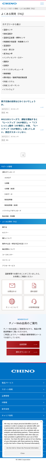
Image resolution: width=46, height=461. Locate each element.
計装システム (8, 81)
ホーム (3, 8)
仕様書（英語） (10, 188)
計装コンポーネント (11, 85)
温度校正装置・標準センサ (14, 37)
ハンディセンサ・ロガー (13, 57)
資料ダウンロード (8, 172)
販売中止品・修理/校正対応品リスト (15, 243)
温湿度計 (7, 45)
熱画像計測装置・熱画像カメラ (16, 41)
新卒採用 (5, 409)
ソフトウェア (8, 89)
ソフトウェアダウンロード (11, 210)
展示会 (4, 227)
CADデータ (8, 194)
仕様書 (7, 183)
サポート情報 (13, 8)
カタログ (8, 178)
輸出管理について (8, 249)
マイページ (6, 260)
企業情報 (5, 395)
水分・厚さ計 (8, 49)
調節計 (6, 61)
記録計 (6, 65)
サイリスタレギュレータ (13, 69)
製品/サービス (7, 382)
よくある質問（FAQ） (28, 8)
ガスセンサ (8, 53)
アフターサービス (8, 265)
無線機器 (7, 73)
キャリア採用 (7, 415)
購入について (7, 238)
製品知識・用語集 (8, 216)
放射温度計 (8, 33)
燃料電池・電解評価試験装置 (15, 77)
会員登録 (23, 344)
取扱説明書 (8, 199)
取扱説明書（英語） (12, 205)
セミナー (5, 232)
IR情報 (4, 402)
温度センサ (8, 29)
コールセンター (7, 254)
